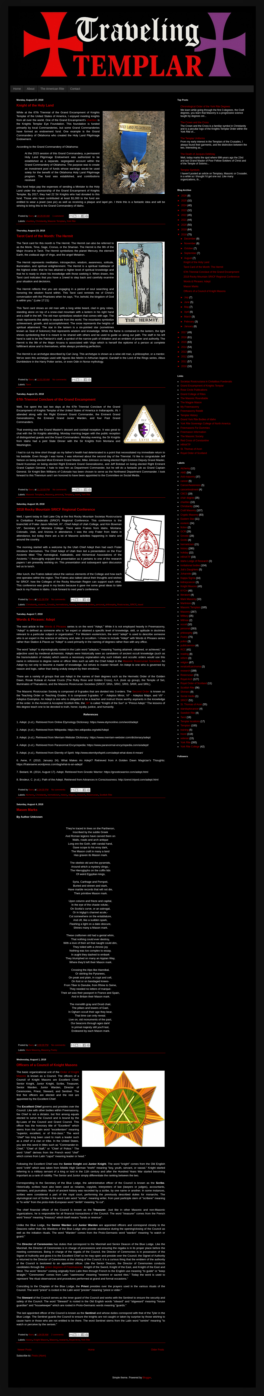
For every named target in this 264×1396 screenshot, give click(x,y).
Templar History (189, 415)
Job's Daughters (189, 569)
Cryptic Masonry (189, 514)
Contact (75, 88)
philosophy (110, 604)
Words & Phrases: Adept (35, 619)
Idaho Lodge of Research (194, 561)
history (72, 604)
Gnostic (51, 604)
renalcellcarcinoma (190, 666)
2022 (184, 215)
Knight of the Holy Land (35, 105)
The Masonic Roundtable (194, 398)
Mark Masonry (33, 1050)
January (189, 326)
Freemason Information (193, 432)
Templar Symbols (189, 170)
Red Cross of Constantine (194, 440)
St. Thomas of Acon (191, 449)
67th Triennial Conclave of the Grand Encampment (55, 399)
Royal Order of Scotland (193, 453)
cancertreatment (189, 489)
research (81, 795)
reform (184, 658)
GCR (183, 531)
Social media (187, 696)
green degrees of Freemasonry (64, 1267)
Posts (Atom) (39, 1355)
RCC (183, 649)
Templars (68, 494)
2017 (184, 332)
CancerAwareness (190, 485)
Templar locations (190, 721)
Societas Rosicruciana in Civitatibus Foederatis (206, 381)
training (184, 729)
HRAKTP (185, 444)
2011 (184, 361)
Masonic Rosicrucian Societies (141, 661)
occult (183, 624)
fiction (183, 527)
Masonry (49, 494)
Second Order (140, 691)
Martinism (185, 603)
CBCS (183, 493)
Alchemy (30, 795)
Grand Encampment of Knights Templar (202, 385)
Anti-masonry (187, 476)
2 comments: (58, 1334)
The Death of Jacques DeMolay (197, 154)
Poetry (54, 1050)
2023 (184, 210)
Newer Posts (25, 1349)
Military (184, 615)
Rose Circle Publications (193, 389)
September (190, 253)
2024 (184, 205)
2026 (184, 195)
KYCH (183, 590)
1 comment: (58, 216)
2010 (184, 366)
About (30, 88)
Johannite (185, 573)
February (189, 321)
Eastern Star (187, 518)
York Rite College (189, 746)
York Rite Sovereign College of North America (205, 423)
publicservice (187, 645)
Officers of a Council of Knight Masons (46, 1065)
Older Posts (157, 1349)
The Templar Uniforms (192, 138)
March (188, 316)
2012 (184, 356)
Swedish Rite (187, 712)
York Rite (71, 221)
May (187, 306)
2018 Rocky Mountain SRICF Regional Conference (55, 509)
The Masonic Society (191, 436)
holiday (184, 552)
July (186, 297)
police (183, 641)
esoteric (42, 604)
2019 (184, 229)
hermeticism (62, 604)
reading (184, 654)
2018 (184, 234)
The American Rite (52, 88)
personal (59, 494)
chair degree (187, 497)
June (187, 302)
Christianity (40, 221)
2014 (184, 347)
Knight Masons (41, 1340)
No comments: (59, 379)
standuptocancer (189, 708)
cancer (184, 481)
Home (17, 88)
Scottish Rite (106, 795)
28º (88, 703)
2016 (184, 337)
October (189, 248)
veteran (184, 738)
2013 (184, 351)
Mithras (184, 620)
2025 (184, 200)
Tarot (28, 384)
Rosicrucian (123, 604)
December (190, 238)
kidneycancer (187, 582)
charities (92, 120)
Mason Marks (26, 810)
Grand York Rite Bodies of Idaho (198, 419)
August (188, 258)
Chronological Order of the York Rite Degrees (205, 106)
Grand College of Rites (192, 394)
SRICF (133, 604)
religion (72, 795)
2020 (184, 224)
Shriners (185, 691)
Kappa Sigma (187, 578)
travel (77, 494)
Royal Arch (74, 1340)
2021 (184, 219)
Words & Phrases (55, 626)
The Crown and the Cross (194, 122)
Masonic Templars (57, 221)
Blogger (147, 1377)
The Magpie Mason (191, 402)
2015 (184, 342)
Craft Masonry (188, 510)
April (187, 311)
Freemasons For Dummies (195, 427)
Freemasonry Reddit (191, 410)
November (190, 243)
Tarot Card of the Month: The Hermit (44, 236)
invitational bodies (85, 604)
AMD (183, 472)
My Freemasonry (189, 406)
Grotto (183, 540)
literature (185, 594)
